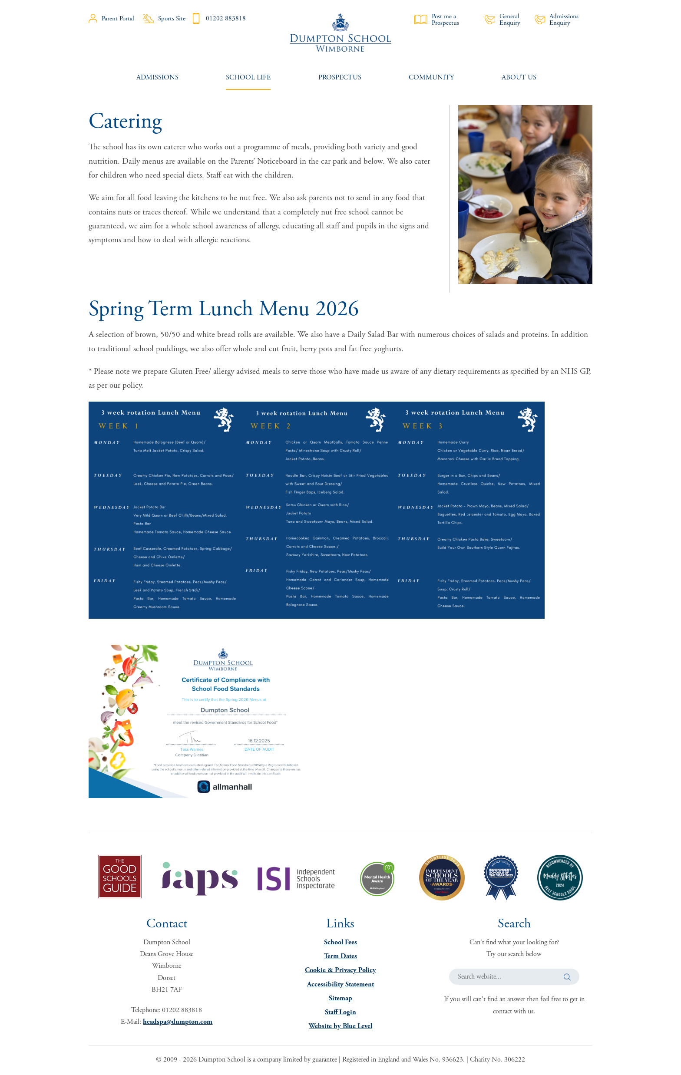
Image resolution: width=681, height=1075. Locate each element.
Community (431, 77)
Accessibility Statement (340, 984)
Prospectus (339, 77)
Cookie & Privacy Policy (340, 970)
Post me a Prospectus (436, 19)
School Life (248, 77)
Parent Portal (111, 18)
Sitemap (340, 998)
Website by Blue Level (340, 1026)
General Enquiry (502, 19)
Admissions (157, 77)
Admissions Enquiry (557, 19)
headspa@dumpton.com (177, 1021)
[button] (567, 977)
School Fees (340, 942)
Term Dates (340, 956)
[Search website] (514, 977)
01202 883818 (218, 18)
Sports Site (164, 18)
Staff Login (340, 1012)
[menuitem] (157, 77)
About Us (519, 77)
